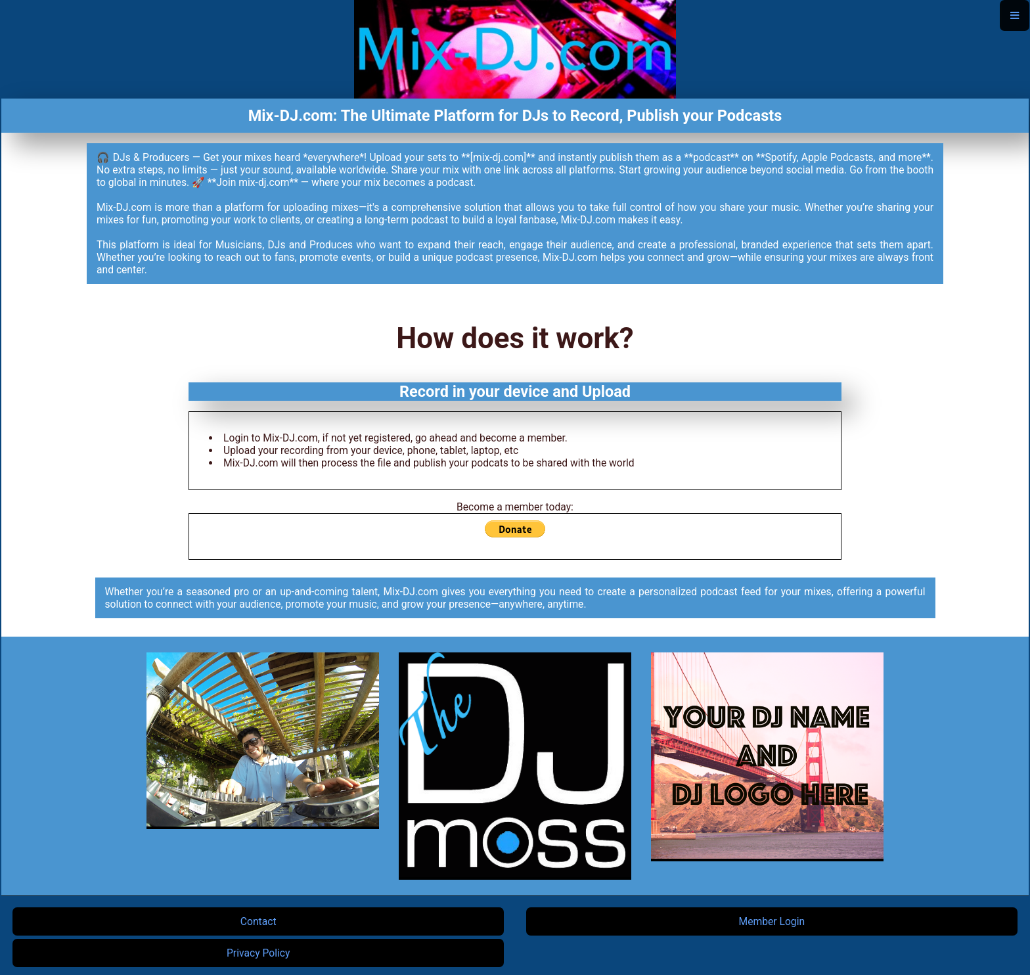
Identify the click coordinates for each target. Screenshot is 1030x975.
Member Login (772, 921)
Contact (258, 921)
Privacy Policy (258, 953)
